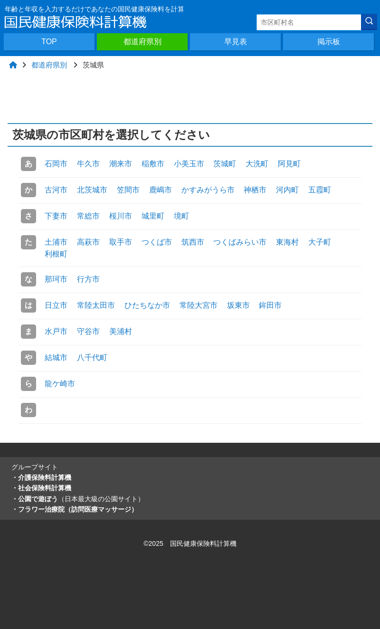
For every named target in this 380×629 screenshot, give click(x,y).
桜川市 (120, 216)
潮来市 (120, 164)
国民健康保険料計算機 (203, 543)
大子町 (319, 242)
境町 (181, 216)
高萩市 (88, 242)
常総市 (88, 216)
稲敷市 (153, 164)
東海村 (287, 242)
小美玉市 (189, 164)
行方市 (88, 279)
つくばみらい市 (239, 242)
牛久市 (88, 164)
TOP (49, 42)
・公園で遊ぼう (77, 499)
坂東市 (238, 305)
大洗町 (257, 164)
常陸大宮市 (199, 305)
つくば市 (157, 242)
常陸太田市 (96, 305)
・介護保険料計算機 (41, 477)
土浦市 (56, 242)
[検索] (369, 22)
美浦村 (120, 331)
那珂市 (56, 279)
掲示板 (328, 42)
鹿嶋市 (160, 190)
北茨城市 (92, 190)
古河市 (56, 190)
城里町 (153, 216)
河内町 (287, 190)
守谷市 (88, 331)
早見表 (235, 42)
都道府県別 (143, 42)
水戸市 (56, 331)
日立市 (56, 305)
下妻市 (56, 216)
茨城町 (224, 164)
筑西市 (192, 242)
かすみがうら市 (208, 190)
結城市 (56, 357)
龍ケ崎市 (60, 384)
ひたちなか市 (147, 305)
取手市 (120, 242)
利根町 (56, 254)
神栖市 (255, 190)
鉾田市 (270, 305)
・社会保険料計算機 (41, 488)
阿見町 (289, 164)
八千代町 (92, 357)
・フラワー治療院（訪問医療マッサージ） (74, 509)
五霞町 (319, 190)
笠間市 (128, 190)
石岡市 (56, 164)
